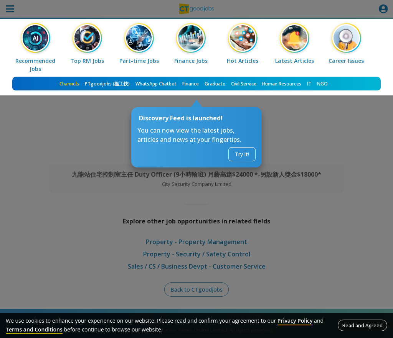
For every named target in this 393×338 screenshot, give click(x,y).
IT (309, 83)
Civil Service (243, 83)
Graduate (215, 83)
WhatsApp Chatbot (156, 83)
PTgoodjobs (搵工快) (107, 83)
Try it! (242, 154)
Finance (190, 83)
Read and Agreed (362, 325)
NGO (322, 83)
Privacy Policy (295, 320)
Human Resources (281, 83)
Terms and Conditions (34, 329)
